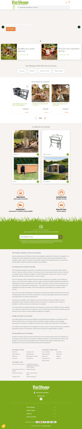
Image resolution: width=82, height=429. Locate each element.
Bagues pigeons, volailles (32, 356)
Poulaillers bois (29, 358)
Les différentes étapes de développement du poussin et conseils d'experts (32, 365)
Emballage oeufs (30, 353)
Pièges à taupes (45, 360)
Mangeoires (14, 356)
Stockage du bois (16, 376)
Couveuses (14, 358)
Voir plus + (15, 245)
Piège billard (45, 356)
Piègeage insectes (46, 358)
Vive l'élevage (31, 407)
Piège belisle (59, 353)
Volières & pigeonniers (31, 376)
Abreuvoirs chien (30, 351)
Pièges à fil (58, 358)
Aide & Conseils (31, 416)
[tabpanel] (41, 27)
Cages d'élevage (16, 353)
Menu (14, 7)
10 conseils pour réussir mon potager (18, 370)
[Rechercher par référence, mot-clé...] (43, 7)
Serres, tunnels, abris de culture (31, 373)
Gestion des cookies (46, 425)
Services (29, 413)
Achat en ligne (31, 410)
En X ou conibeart (46, 351)
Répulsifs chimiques (30, 369)
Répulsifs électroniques (17, 372)
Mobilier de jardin (46, 353)
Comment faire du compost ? (18, 364)
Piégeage (58, 356)
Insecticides (59, 351)
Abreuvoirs (14, 351)
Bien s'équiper (10, 29)
